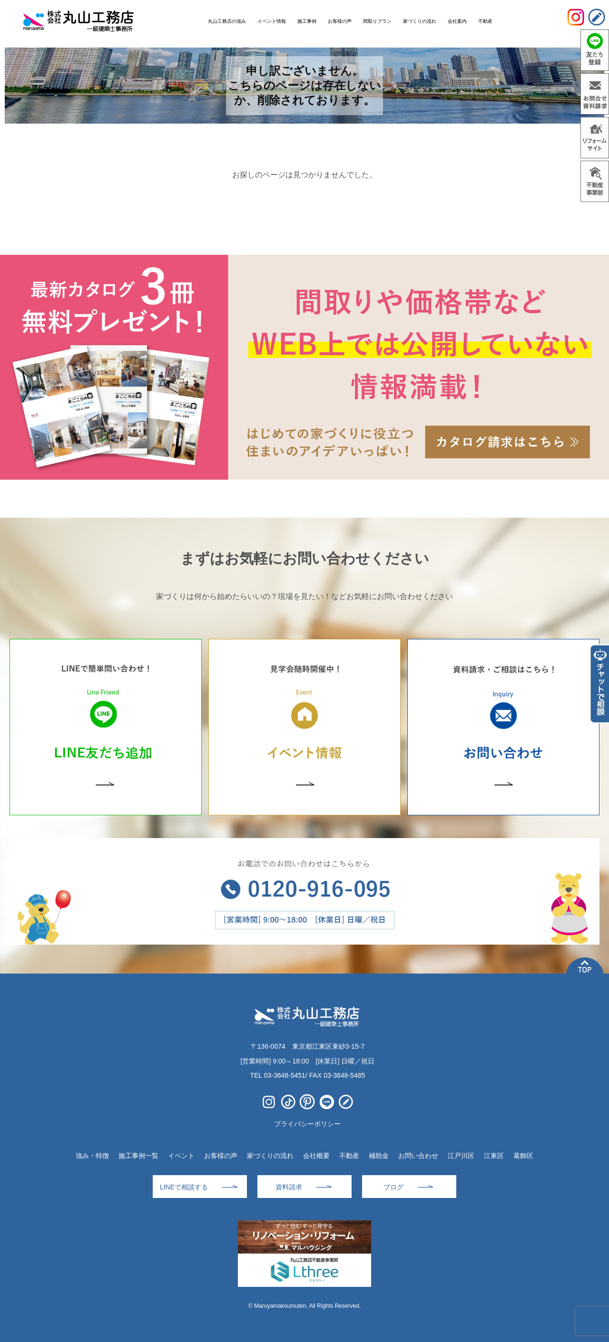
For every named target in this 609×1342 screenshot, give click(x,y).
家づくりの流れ (270, 1155)
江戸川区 (461, 1155)
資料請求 (288, 1187)
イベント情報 (271, 21)
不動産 (349, 1155)
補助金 (379, 1155)
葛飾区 (523, 1155)
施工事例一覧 (138, 1155)
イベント (181, 1155)
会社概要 (316, 1155)
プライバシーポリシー (307, 1124)
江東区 (494, 1155)
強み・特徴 (92, 1155)
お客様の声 (220, 1155)
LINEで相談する (184, 1187)
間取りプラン (377, 21)
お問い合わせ (418, 1155)
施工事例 (306, 21)
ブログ (393, 1187)
